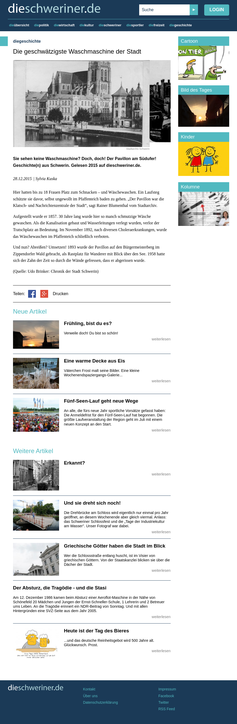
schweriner (110, 25)
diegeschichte (27, 41)
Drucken (60, 293)
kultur (87, 25)
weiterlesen (161, 339)
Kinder (188, 136)
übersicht (19, 25)
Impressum (167, 689)
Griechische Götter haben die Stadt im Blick (114, 546)
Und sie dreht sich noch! (92, 503)
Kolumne (190, 186)
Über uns (90, 696)
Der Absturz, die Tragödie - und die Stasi (59, 587)
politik (41, 25)
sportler (135, 25)
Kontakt (89, 689)
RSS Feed (166, 709)
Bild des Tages (196, 90)
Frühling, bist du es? (88, 323)
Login (216, 9)
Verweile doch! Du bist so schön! (91, 333)
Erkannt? (74, 463)
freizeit (156, 25)
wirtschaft (64, 25)
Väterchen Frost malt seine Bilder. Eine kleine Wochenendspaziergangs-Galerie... (101, 373)
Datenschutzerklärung (100, 702)
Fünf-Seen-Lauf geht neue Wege (101, 401)
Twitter (163, 702)
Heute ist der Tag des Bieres (96, 630)
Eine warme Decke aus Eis (94, 361)
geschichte (180, 25)
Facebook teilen (32, 294)
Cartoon (189, 41)
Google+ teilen (44, 294)
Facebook (166, 696)
